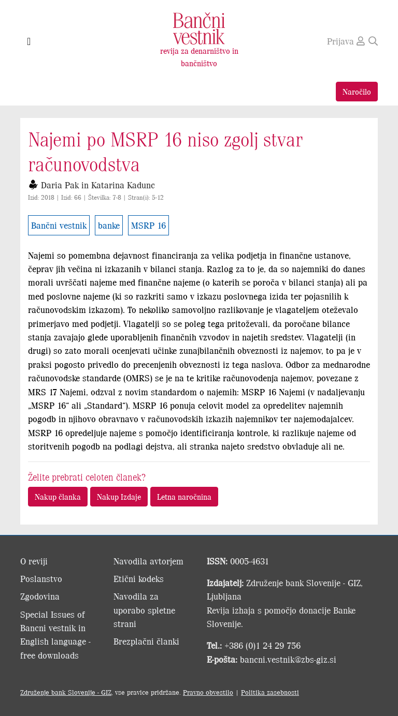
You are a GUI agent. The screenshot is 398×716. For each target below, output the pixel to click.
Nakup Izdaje (119, 496)
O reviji (34, 560)
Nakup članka (58, 496)
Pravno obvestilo (208, 692)
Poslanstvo (41, 578)
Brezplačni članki (146, 641)
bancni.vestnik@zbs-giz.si (288, 659)
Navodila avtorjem (148, 560)
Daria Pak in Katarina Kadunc (98, 185)
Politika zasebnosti (270, 692)
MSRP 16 (148, 225)
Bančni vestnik (59, 225)
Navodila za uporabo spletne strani (144, 609)
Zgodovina (40, 596)
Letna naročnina (184, 496)
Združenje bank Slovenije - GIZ (65, 692)
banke (109, 225)
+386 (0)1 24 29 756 (262, 645)
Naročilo (357, 91)
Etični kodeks (138, 578)
